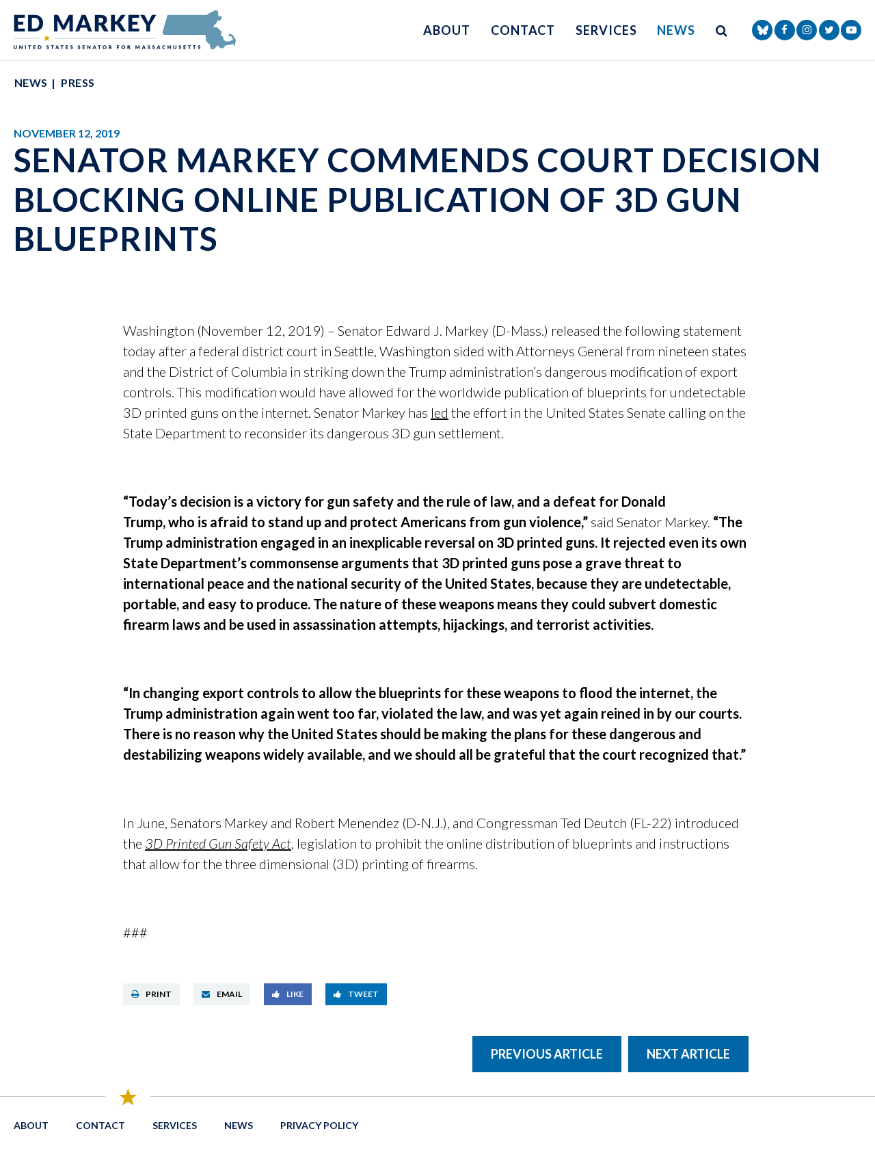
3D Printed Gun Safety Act (218, 843)
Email (222, 994)
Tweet (356, 994)
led (439, 412)
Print (151, 994)
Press (77, 82)
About (446, 30)
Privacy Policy (319, 1125)
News (676, 30)
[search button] (722, 29)
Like (288, 994)
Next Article (688, 1053)
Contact (523, 30)
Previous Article (547, 1053)
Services (606, 30)
